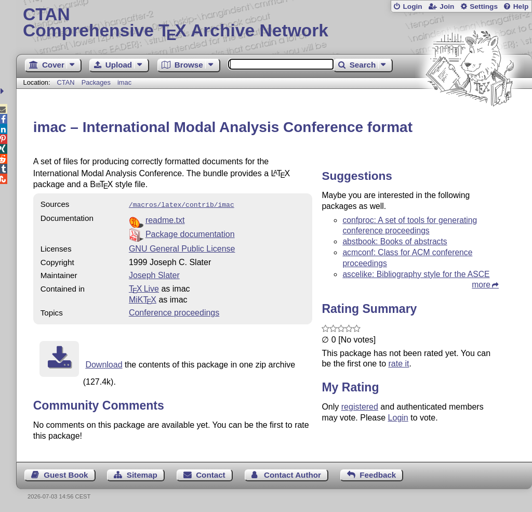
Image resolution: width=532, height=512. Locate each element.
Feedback (378, 473)
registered (359, 406)
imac (124, 82)
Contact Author (292, 473)
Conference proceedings (174, 311)
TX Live (144, 287)
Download (103, 363)
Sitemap (142, 473)
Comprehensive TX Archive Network (274, 23)
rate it (398, 363)
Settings (484, 6)
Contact (210, 473)
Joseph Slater (154, 274)
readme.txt (165, 219)
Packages (97, 82)
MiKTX (142, 298)
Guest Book (66, 473)
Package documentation (190, 233)
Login (412, 6)
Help (521, 6)
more (481, 284)
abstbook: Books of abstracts (394, 241)
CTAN (66, 82)
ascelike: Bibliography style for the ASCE (415, 274)
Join (447, 6)
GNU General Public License (182, 247)
